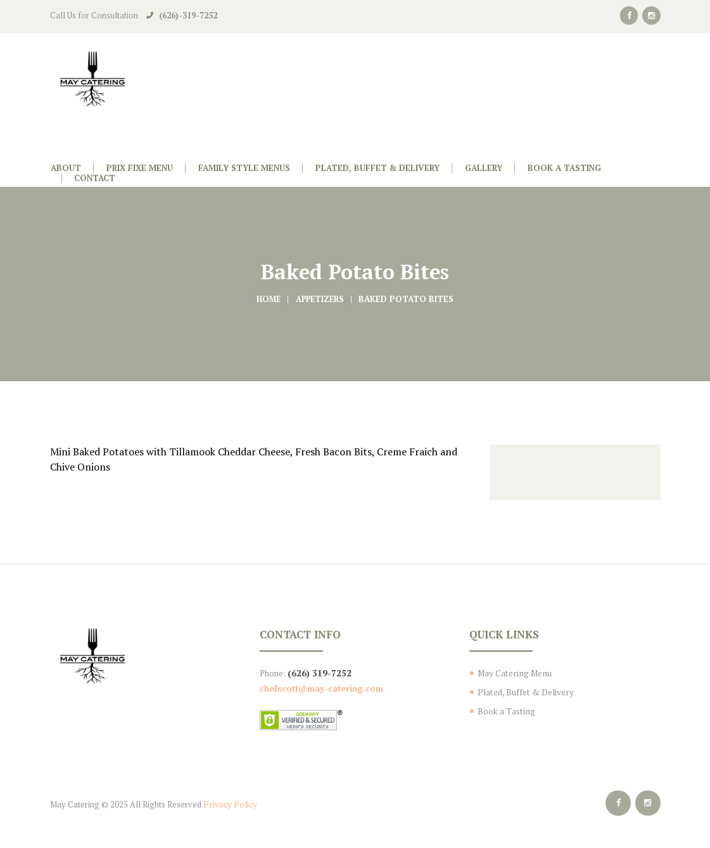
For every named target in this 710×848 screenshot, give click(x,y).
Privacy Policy (229, 803)
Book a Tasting (505, 710)
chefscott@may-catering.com (321, 687)
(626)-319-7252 (188, 15)
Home (266, 299)
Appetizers (320, 299)
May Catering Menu (513, 673)
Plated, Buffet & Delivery (524, 692)
